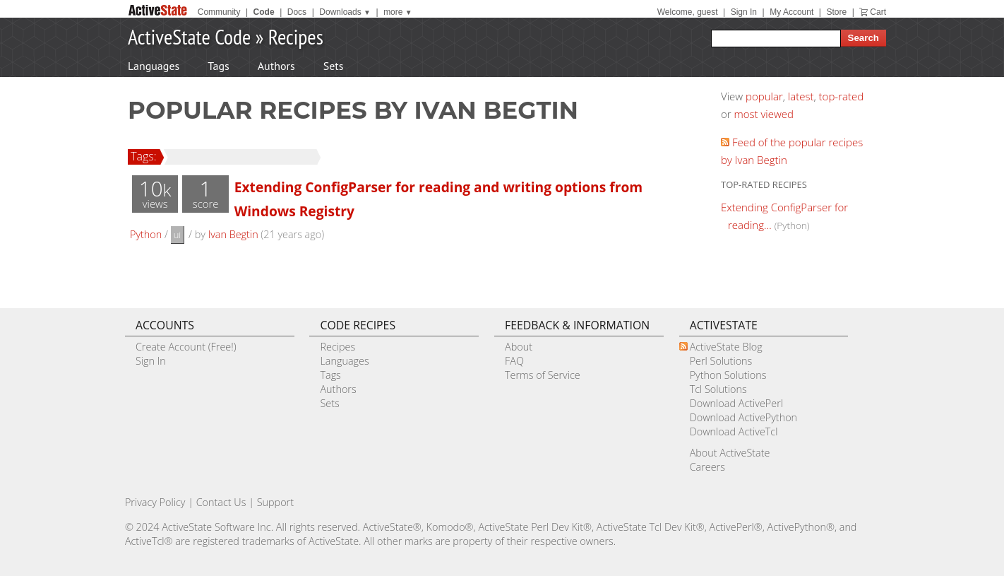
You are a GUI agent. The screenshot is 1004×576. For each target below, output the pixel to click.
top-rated (841, 96)
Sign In (744, 12)
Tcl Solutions (718, 389)
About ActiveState (730, 452)
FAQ (514, 361)
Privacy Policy (155, 502)
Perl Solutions (721, 361)
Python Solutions (728, 375)
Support (275, 502)
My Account (791, 12)
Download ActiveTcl (734, 431)
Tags (218, 66)
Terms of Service (542, 375)
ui (177, 234)
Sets (333, 66)
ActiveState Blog (726, 346)
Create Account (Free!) (186, 346)
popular (764, 96)
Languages (153, 66)
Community (219, 12)
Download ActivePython (743, 417)
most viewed (764, 114)
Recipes (295, 36)
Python (146, 234)
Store (836, 12)
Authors (276, 66)
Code (264, 12)
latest (801, 96)
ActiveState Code (189, 36)
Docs (296, 12)
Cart (878, 12)
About (518, 346)
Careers (707, 467)
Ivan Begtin (233, 234)
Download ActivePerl (736, 403)
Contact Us (221, 502)
